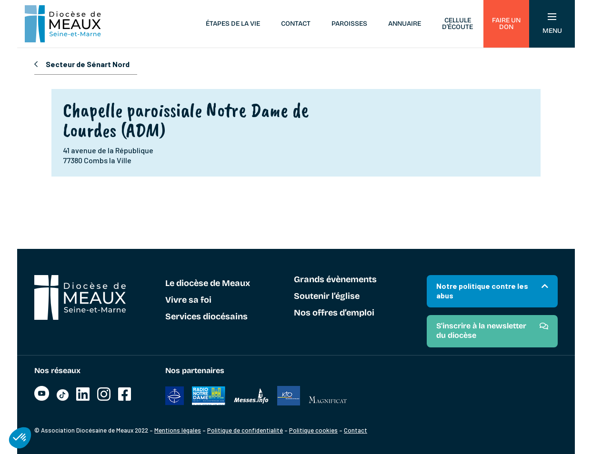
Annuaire (404, 24)
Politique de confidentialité (245, 430)
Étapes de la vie (233, 24)
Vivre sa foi (188, 300)
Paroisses (349, 24)
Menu (552, 24)
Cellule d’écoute (457, 23)
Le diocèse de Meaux (207, 283)
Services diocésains (206, 317)
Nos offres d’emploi (334, 313)
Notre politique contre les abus (482, 290)
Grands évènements (335, 280)
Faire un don (506, 23)
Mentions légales (177, 430)
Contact (296, 24)
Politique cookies (313, 430)
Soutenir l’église (327, 296)
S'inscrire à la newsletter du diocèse (481, 330)
